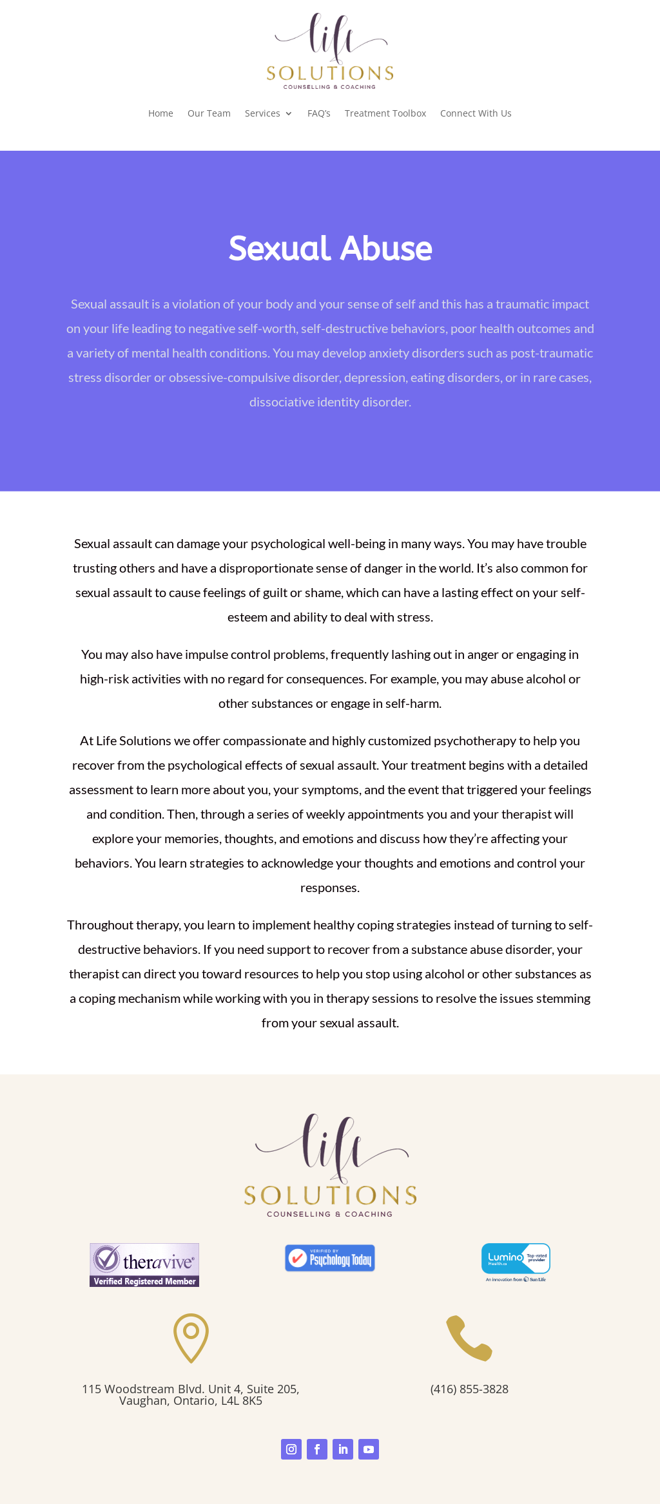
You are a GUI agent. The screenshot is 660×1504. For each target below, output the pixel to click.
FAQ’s (319, 113)
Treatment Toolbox (385, 113)
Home (160, 113)
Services (262, 113)
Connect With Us (476, 113)
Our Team (209, 113)
